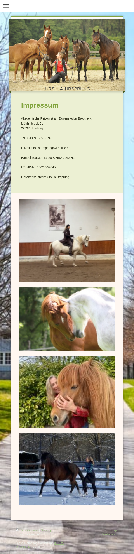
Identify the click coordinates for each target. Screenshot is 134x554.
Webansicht (110, 534)
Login (114, 530)
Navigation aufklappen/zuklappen (67, 5)
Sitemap (46, 530)
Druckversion (27, 530)
